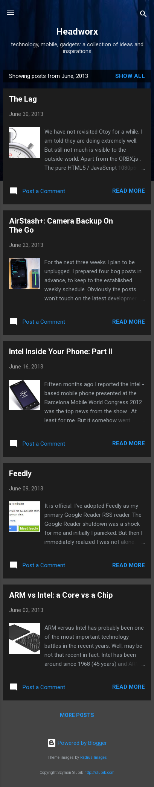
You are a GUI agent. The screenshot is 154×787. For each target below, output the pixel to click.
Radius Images (93, 757)
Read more (128, 190)
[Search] (143, 15)
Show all (130, 76)
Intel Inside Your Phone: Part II (60, 351)
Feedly (20, 473)
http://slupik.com (99, 772)
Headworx (77, 31)
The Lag (23, 99)
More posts (77, 715)
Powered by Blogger (77, 743)
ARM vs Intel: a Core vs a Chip (61, 595)
